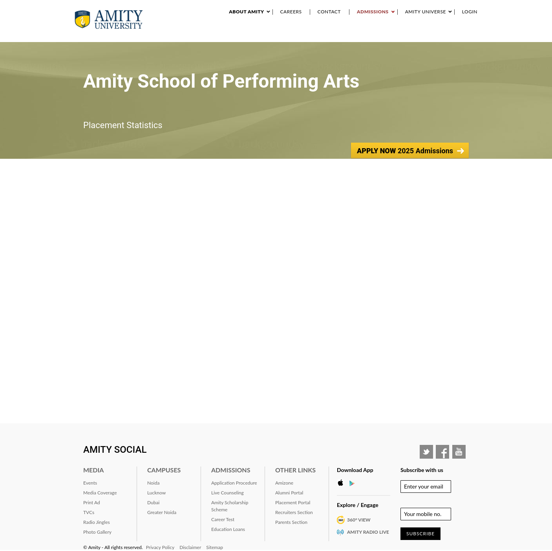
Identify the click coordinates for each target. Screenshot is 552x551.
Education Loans (228, 529)
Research (297, 35)
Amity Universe (425, 12)
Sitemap (214, 547)
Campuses (164, 470)
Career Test (222, 519)
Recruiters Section (294, 512)
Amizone (284, 483)
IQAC (474, 35)
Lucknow (156, 493)
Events (321, 35)
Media (93, 470)
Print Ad (91, 502)
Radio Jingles (96, 522)
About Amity (246, 12)
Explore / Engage (357, 504)
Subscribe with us (421, 470)
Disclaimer (190, 547)
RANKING (402, 35)
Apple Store (343, 483)
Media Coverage (100, 493)
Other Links (295, 470)
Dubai (153, 502)
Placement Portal (292, 502)
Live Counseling (227, 493)
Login (469, 12)
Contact (329, 12)
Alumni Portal (289, 493)
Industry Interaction (361, 35)
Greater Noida (161, 512)
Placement (452, 35)
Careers (291, 12)
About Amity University (221, 35)
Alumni (425, 35)
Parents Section (291, 522)
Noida (153, 483)
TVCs (88, 512)
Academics (268, 35)
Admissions (373, 12)
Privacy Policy (160, 547)
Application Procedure (234, 483)
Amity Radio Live (368, 532)
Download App (355, 470)
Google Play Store (354, 483)
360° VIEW (359, 520)
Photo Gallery (97, 532)
